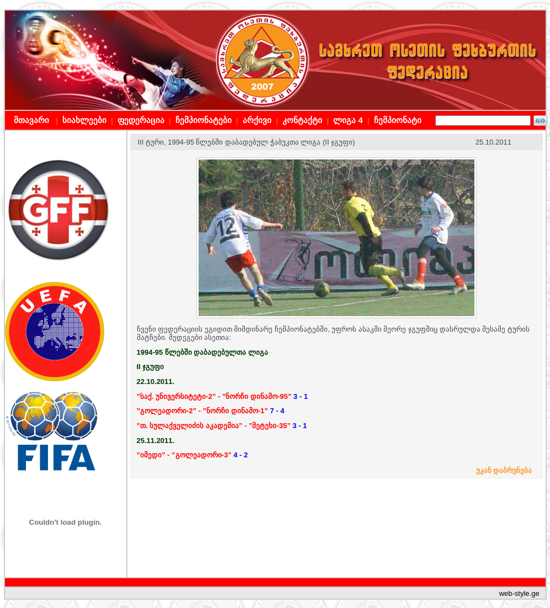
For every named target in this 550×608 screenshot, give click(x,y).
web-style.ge (519, 593)
